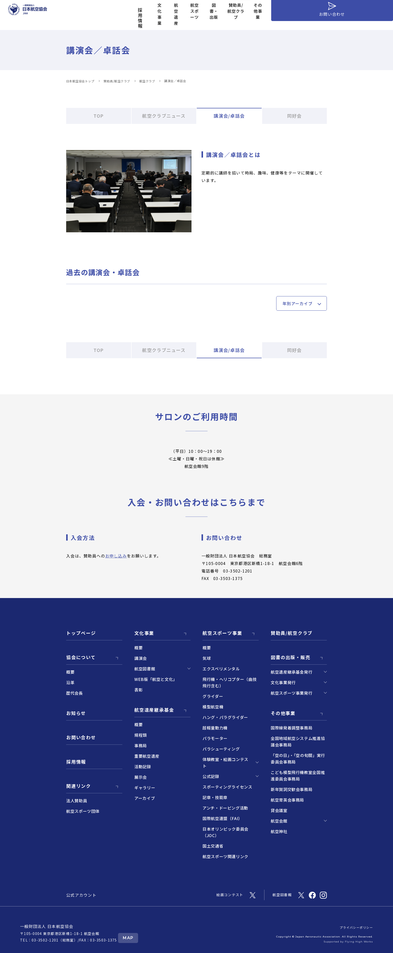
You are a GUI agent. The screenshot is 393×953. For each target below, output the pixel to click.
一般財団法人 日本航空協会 (46, 926)
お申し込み (116, 556)
